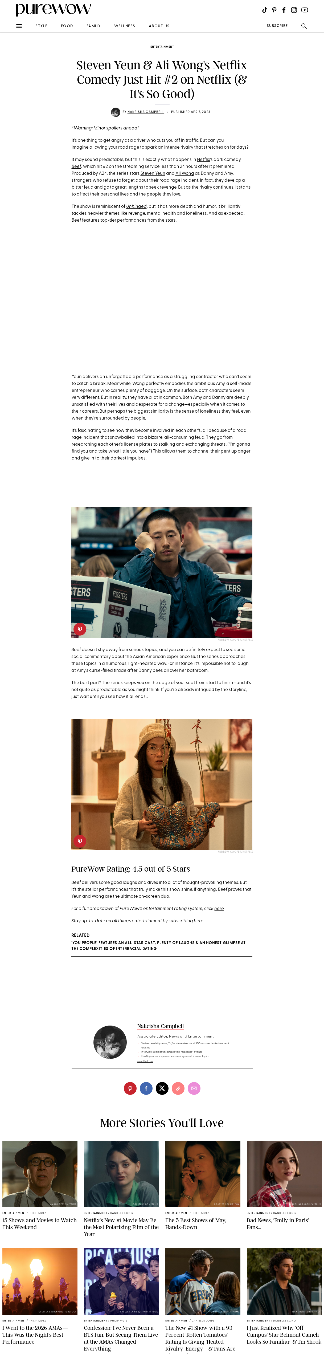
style (41, 26)
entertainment (162, 47)
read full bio (145, 1061)
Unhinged (136, 206)
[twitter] (162, 1088)
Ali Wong (184, 173)
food (67, 26)
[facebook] (146, 1088)
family (94, 26)
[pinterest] (79, 629)
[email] (194, 1088)
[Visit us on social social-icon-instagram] (294, 10)
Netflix (203, 159)
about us (159, 26)
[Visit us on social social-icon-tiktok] (265, 10)
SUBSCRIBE (277, 26)
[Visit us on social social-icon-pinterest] (274, 10)
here (219, 908)
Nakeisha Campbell (146, 112)
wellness (125, 26)
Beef (76, 166)
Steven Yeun (153, 173)
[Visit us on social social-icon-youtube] (304, 10)
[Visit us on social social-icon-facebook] (284, 10)
